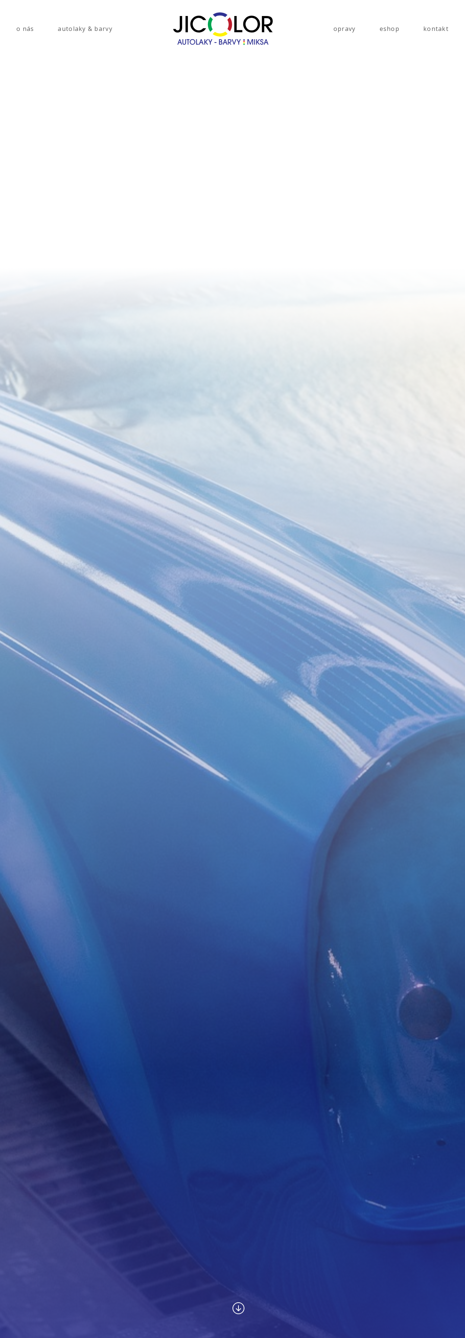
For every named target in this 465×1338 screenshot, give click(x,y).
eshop (389, 29)
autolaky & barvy (85, 29)
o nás (25, 29)
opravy (344, 29)
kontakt (436, 29)
